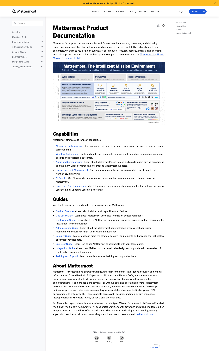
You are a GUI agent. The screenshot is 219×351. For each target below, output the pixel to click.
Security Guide (19, 51)
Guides (179, 29)
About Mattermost (184, 33)
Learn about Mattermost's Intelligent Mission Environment (108, 3)
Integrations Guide (20, 61)
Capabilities (181, 26)
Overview (16, 32)
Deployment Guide (20, 41)
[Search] (27, 23)
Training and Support (22, 66)
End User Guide (19, 56)
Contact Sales (198, 11)
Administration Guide (22, 46)
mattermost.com (144, 314)
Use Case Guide (19, 37)
